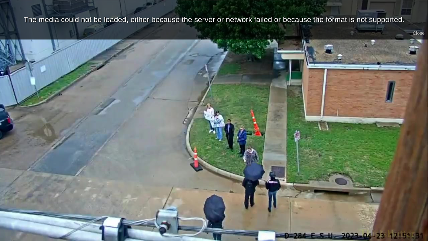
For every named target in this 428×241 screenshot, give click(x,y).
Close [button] (419, 33)
